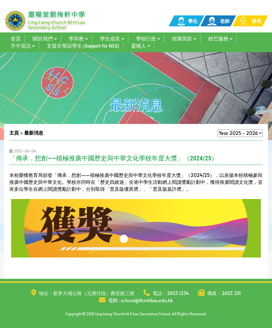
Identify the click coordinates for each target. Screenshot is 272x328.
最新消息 (33, 132)
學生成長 (110, 39)
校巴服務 (218, 39)
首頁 (16, 39)
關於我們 (43, 39)
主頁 (14, 132)
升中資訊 (21, 46)
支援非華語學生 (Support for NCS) (83, 46)
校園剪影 (182, 39)
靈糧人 (138, 46)
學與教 (76, 39)
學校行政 (146, 39)
